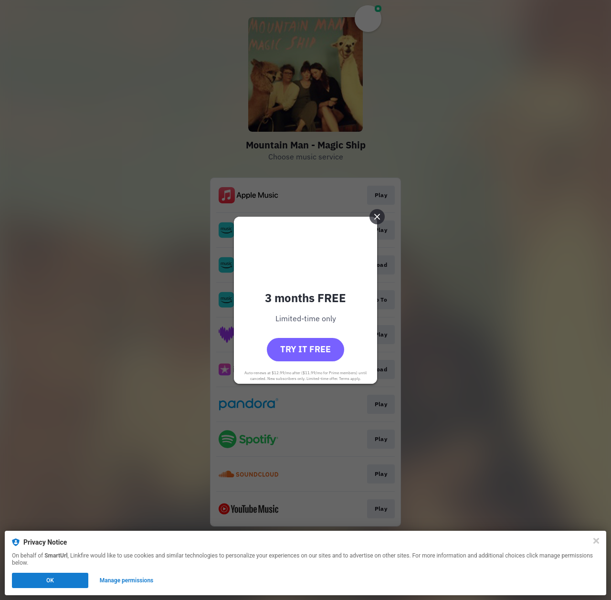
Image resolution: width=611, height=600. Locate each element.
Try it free (305, 349)
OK (50, 580)
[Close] (596, 540)
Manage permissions (127, 580)
